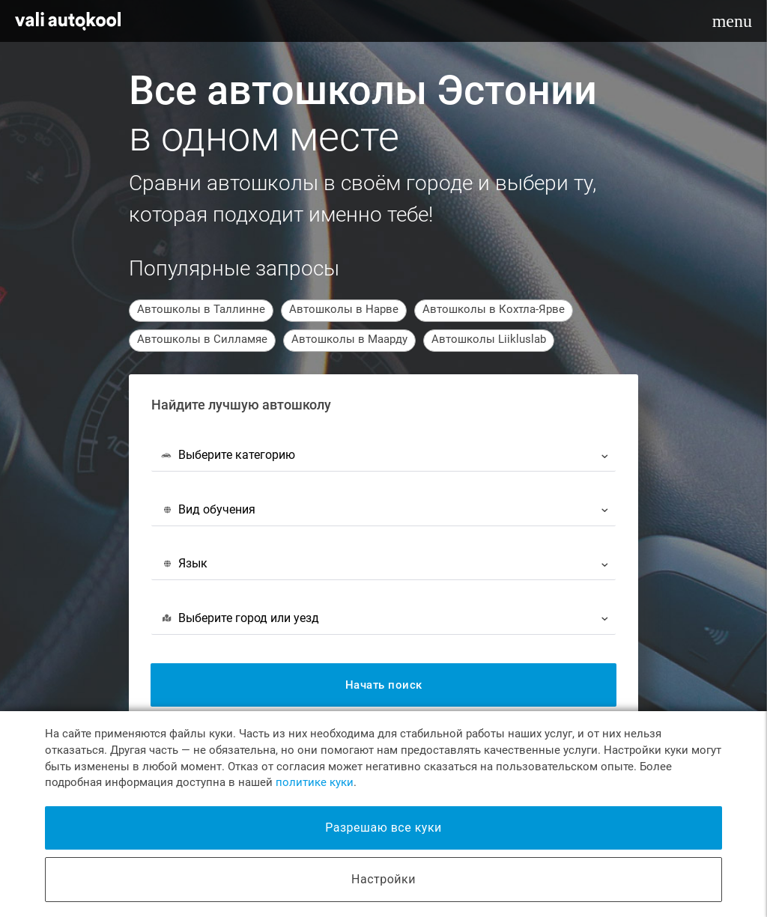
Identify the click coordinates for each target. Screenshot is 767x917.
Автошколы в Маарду (349, 339)
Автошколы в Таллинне (201, 309)
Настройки (383, 879)
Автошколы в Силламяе (202, 339)
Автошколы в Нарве (343, 309)
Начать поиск (383, 685)
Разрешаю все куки (383, 827)
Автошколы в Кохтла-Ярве (493, 309)
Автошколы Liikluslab (488, 339)
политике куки (315, 782)
